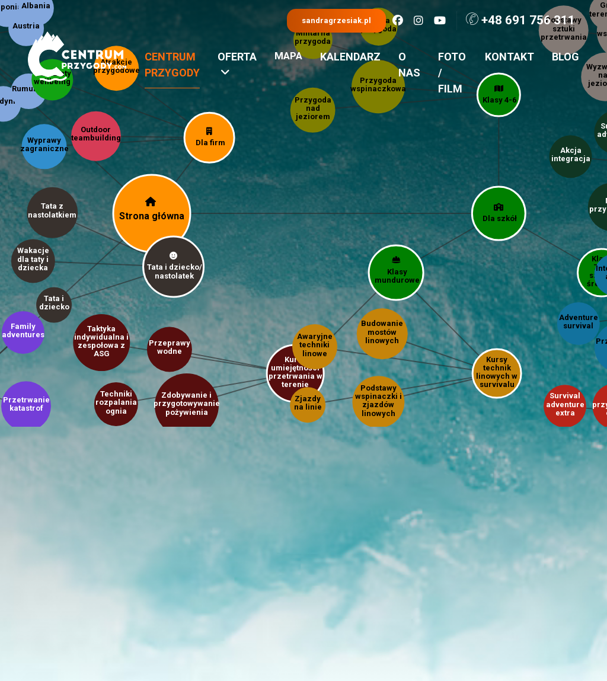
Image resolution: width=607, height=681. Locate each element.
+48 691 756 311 (520, 19)
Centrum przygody (172, 64)
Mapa (288, 56)
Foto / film (452, 72)
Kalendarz (350, 56)
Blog (565, 56)
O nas (409, 64)
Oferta (237, 64)
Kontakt (509, 56)
